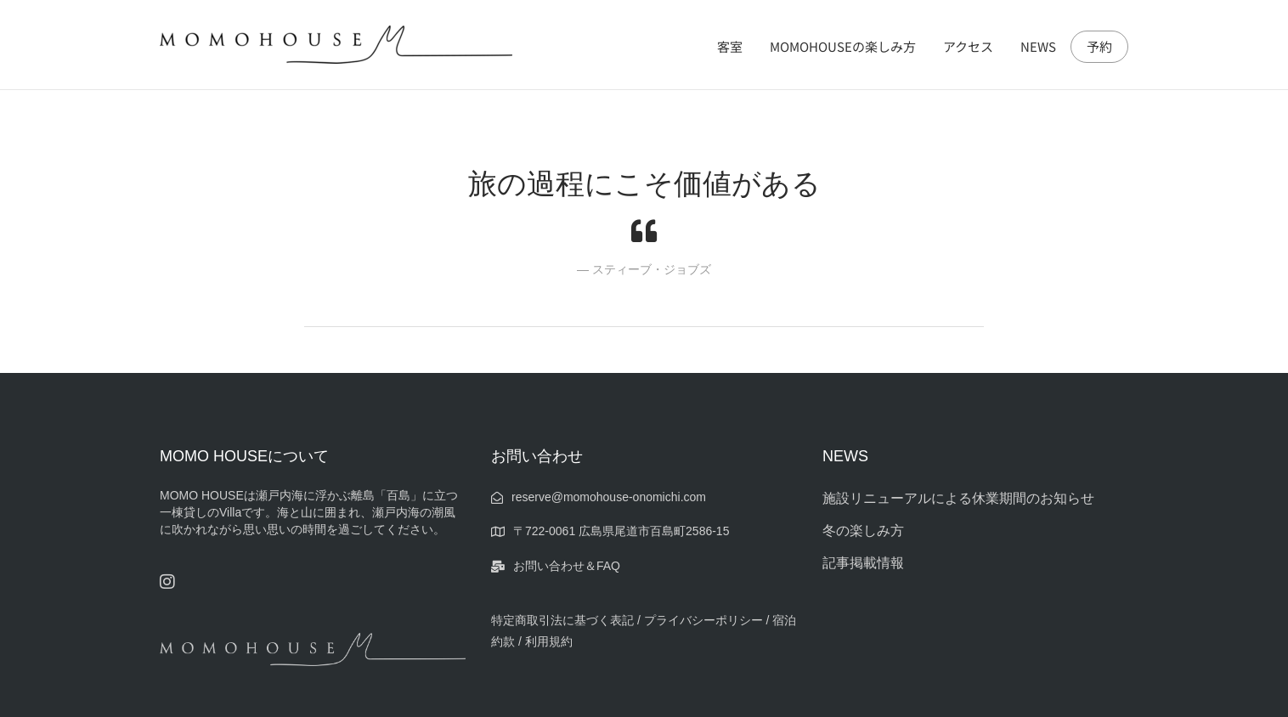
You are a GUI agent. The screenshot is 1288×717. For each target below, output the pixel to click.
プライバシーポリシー (705, 620)
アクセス (968, 46)
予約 (1099, 46)
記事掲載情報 (863, 563)
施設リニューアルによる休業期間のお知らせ (958, 498)
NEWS (1038, 46)
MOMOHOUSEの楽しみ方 (843, 46)
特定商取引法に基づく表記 (562, 620)
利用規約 (549, 641)
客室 (730, 46)
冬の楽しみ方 (863, 530)
